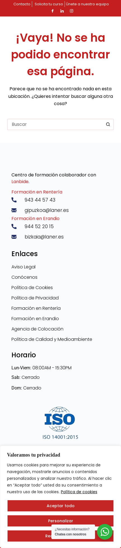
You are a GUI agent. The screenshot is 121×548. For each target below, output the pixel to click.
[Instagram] (71, 11)
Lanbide (20, 181)
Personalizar (60, 521)
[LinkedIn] (62, 11)
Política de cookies (79, 492)
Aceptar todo (61, 506)
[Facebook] (52, 11)
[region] (60, 497)
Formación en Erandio (35, 218)
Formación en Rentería (36, 192)
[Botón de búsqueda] (108, 124)
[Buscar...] (55, 124)
